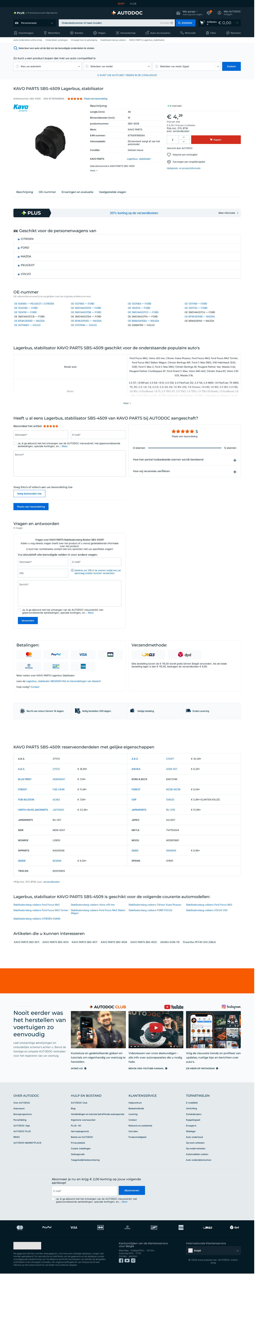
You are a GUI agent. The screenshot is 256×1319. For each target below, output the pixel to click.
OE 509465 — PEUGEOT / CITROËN (34, 308)
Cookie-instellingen (81, 1194)
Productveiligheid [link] (137, 1182)
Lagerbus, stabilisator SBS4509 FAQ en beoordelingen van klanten (63, 698)
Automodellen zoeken (197, 1199)
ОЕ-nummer (47, 196)
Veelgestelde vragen (112, 196)
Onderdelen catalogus (56, 40)
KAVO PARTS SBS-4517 (84, 987)
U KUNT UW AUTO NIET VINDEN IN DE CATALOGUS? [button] (127, 75)
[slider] (50, 443)
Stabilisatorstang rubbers (113, 40)
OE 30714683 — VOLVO (27, 329)
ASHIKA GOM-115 (170, 987)
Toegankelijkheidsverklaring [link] (85, 1205)
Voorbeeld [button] (165, 23)
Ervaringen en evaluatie (77, 196)
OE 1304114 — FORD (139, 312)
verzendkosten (181, 131)
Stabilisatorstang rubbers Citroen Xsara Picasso (155, 950)
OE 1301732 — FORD (196, 312)
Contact (35, 704)
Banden (79, 32)
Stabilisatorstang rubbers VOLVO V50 (206, 955)
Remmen (236, 32)
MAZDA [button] (26, 260)
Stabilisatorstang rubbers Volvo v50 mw (93, 950)
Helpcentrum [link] (135, 1148)
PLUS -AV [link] (76, 1171)
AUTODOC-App (21, 1171)
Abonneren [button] (131, 1236)
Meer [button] (65, 463)
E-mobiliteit (192, 1148)
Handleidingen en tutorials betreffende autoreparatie (97, 1159)
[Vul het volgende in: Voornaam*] (40, 451)
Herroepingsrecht (80, 1176)
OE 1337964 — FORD (139, 308)
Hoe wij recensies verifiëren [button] (151, 488)
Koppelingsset (193, 1165)
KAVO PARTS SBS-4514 (55, 987)
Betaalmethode (136, 1154)
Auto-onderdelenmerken (198, 1205)
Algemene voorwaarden (83, 1165)
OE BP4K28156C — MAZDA (86, 325)
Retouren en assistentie (140, 1171)
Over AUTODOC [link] (21, 1148)
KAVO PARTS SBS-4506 (114, 987)
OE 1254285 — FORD (26, 312)
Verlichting (191, 1154)
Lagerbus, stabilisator (139, 158)
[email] (84, 1236)
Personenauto (29, 22)
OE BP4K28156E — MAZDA (200, 321)
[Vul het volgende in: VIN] (43, 590)
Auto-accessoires (160, 32)
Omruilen (133, 1176)
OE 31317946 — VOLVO (84, 329)
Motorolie (190, 32)
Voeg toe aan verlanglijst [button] (185, 154)
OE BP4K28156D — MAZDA (29, 325)
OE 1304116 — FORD (25, 317)
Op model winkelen (195, 1194)
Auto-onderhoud (194, 1182)
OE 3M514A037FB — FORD (86, 312)
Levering (133, 1159)
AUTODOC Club (79, 1148)
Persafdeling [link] (19, 1165)
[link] (35, 12)
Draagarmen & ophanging (84, 40)
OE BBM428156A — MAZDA (143, 325)
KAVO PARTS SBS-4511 (26, 987)
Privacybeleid (78, 1188)
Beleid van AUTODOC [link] (82, 1182)
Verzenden (27, 638)
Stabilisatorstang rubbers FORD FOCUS (150, 955)
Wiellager (191, 1176)
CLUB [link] (133, 3)
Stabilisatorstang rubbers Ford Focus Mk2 (36, 950)
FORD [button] (25, 251)
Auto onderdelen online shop (27, 40)
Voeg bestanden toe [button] (29, 510)
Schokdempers (193, 1159)
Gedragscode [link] (77, 1199)
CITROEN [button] (27, 243)
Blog (73, 1154)
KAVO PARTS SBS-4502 (144, 987)
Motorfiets (54, 32)
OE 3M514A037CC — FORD (143, 317)
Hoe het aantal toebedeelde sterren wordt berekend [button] (168, 476)
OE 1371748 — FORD (196, 308)
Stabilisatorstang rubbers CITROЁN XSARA (36, 964)
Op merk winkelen (195, 1188)
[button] (189, 13)
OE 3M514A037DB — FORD (86, 317)
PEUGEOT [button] (28, 269)
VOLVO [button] (26, 278)
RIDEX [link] (16, 1182)
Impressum (19, 1154)
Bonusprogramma (22, 1159)
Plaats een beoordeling (31, 523)
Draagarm (191, 1171)
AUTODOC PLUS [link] (22, 1176)
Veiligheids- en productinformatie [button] (184, 168)
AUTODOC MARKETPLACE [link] (27, 1188)
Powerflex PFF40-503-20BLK (199, 987)
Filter (213, 32)
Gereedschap (128, 32)
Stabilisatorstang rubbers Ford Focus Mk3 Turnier (40, 955)
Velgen (102, 32)
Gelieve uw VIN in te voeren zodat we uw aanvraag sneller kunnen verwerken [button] (97, 589)
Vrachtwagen (25, 32)
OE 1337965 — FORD (82, 308)
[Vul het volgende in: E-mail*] (98, 451)
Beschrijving (24, 196)
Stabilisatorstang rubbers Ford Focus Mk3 (209, 950)
